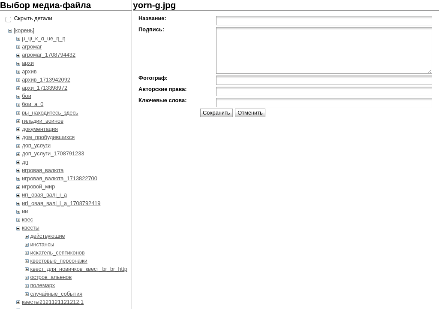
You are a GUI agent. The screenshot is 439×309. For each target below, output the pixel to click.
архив (29, 71)
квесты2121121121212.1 (53, 302)
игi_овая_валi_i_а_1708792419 (61, 203)
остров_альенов (51, 277)
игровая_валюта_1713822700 (59, 178)
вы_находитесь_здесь (50, 112)
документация (40, 129)
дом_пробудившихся (48, 137)
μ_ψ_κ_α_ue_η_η (43, 38)
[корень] (24, 30)
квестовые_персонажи (58, 261)
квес (27, 219)
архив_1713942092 (46, 79)
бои (26, 96)
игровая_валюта (42, 170)
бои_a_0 (32, 104)
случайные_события (56, 294)
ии (25, 211)
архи (28, 63)
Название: (152, 18)
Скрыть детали (33, 18)
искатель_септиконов (57, 252)
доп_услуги (36, 145)
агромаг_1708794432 (48, 55)
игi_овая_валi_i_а (44, 194)
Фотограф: (153, 78)
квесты (30, 227)
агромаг (32, 46)
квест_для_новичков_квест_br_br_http (78, 269)
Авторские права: (162, 89)
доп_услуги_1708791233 (53, 153)
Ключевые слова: (162, 100)
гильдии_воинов (42, 121)
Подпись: (151, 29)
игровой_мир (38, 186)
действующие (47, 236)
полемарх (42, 285)
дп (25, 162)
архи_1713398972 (44, 88)
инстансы (42, 244)
